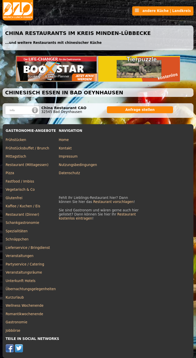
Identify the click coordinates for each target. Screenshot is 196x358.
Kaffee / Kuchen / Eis (23, 206)
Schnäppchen (17, 239)
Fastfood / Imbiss (20, 181)
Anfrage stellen (140, 110)
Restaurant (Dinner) (22, 214)
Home (64, 140)
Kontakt (65, 148)
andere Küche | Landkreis (163, 11)
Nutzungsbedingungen (78, 165)
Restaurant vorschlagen (113, 202)
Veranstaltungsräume (24, 272)
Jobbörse (13, 331)
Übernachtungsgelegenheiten (31, 289)
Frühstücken (16, 140)
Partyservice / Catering (25, 264)
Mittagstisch (16, 156)
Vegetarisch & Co (20, 189)
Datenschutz (69, 173)
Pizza (10, 173)
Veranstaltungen (19, 256)
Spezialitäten (17, 231)
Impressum (68, 156)
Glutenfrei (14, 198)
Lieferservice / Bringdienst (28, 248)
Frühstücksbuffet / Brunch (27, 148)
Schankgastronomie (22, 223)
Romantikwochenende (24, 314)
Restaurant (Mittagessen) (27, 165)
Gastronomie (16, 322)
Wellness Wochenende (24, 306)
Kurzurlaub (15, 297)
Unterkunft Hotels (20, 281)
